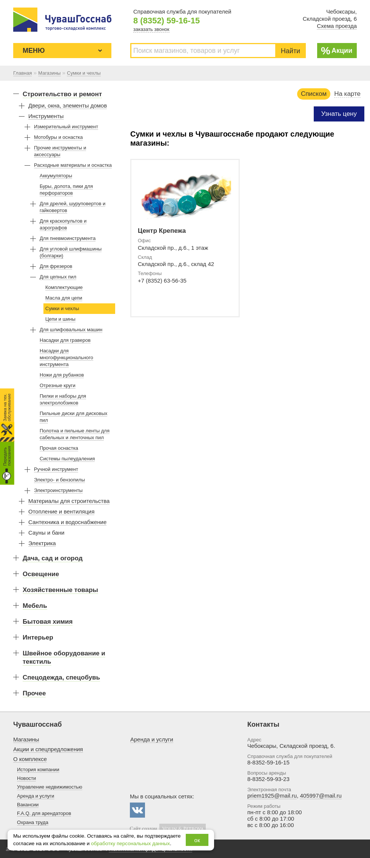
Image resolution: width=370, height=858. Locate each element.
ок (197, 840)
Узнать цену (339, 113)
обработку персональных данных (130, 843)
